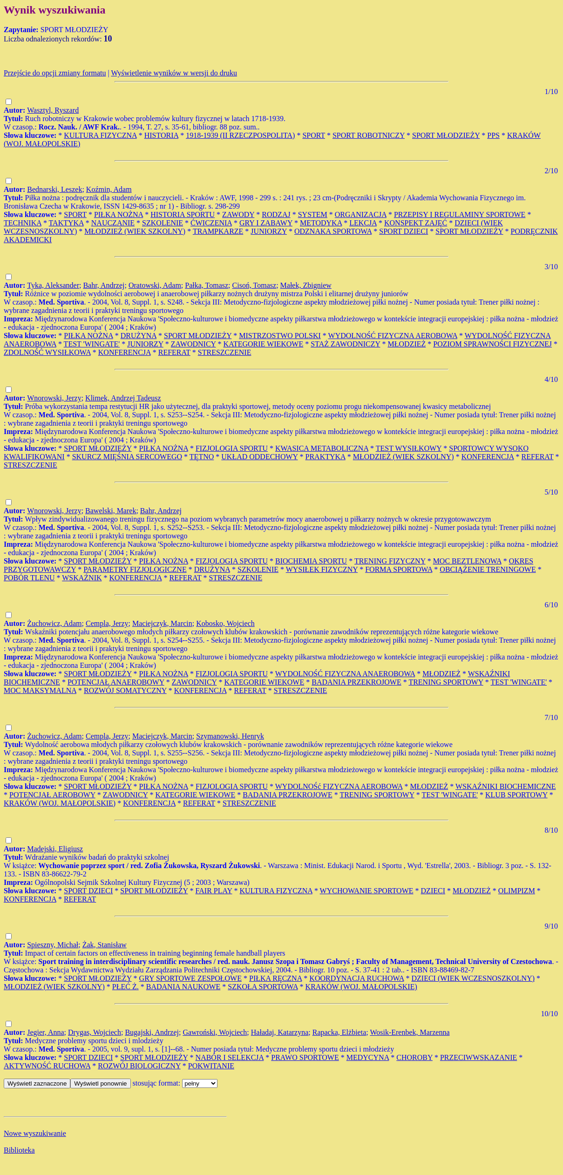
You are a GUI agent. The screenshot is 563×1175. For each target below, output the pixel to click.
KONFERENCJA (124, 352)
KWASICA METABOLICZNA (321, 448)
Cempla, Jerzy (107, 623)
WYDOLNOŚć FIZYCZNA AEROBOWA (339, 786)
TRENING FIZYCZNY (390, 561)
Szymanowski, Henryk (230, 736)
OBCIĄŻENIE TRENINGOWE (488, 569)
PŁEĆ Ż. (125, 987)
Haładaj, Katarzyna (279, 1032)
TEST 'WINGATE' (92, 344)
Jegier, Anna (45, 1032)
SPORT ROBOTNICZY (368, 135)
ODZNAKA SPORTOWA (333, 231)
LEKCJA (363, 223)
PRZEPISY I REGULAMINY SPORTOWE (459, 214)
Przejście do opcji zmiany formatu (55, 73)
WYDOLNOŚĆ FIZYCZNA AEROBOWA (392, 336)
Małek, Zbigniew (306, 285)
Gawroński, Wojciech (215, 1032)
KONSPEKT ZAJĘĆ (415, 223)
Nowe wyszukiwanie (35, 1133)
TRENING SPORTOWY (445, 682)
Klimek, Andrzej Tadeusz (123, 398)
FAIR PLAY (214, 891)
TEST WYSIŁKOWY (408, 448)
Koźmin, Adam (109, 189)
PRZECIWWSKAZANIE (478, 1057)
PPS (493, 135)
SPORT (313, 135)
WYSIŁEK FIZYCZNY (322, 569)
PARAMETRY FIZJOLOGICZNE (135, 569)
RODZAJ (276, 214)
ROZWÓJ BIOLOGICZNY (139, 1066)
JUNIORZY (269, 231)
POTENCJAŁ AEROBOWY (52, 795)
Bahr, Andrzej (103, 285)
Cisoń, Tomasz (254, 285)
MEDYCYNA (367, 1057)
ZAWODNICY (193, 344)
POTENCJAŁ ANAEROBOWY (116, 682)
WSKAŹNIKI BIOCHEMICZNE (505, 786)
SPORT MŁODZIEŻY (446, 135)
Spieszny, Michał (52, 945)
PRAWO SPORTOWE (305, 1057)
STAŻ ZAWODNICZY (345, 344)
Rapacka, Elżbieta (339, 1032)
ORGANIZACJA (361, 214)
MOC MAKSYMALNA (40, 690)
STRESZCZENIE (224, 352)
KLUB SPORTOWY (516, 795)
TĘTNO (202, 457)
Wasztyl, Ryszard (53, 110)
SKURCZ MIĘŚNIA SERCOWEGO (127, 457)
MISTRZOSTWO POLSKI (280, 336)
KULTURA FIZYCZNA (100, 135)
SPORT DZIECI (403, 231)
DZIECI (433, 891)
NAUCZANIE (113, 223)
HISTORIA (161, 135)
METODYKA (321, 223)
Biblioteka (19, 1150)
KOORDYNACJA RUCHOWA (356, 978)
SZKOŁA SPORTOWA (263, 987)
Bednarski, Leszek (54, 189)
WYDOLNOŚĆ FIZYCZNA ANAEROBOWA (345, 674)
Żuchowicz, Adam (54, 623)
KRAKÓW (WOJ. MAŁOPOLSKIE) (59, 803)
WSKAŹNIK (82, 578)
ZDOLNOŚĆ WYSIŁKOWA (47, 352)
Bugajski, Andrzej (152, 1032)
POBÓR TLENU (29, 578)
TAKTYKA (66, 223)
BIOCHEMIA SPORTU (311, 561)
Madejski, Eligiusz (55, 849)
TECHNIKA (22, 223)
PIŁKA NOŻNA (118, 214)
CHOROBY (414, 1057)
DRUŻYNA (138, 336)
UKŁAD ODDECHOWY (259, 457)
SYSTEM (312, 214)
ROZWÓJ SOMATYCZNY (125, 690)
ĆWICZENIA (211, 223)
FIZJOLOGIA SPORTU (232, 448)
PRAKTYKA (325, 457)
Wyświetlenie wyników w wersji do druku (174, 73)
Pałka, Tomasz (206, 285)
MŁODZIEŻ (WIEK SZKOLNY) (134, 231)
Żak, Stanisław (104, 945)
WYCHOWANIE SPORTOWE (367, 891)
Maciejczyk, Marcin (162, 623)
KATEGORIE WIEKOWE (264, 344)
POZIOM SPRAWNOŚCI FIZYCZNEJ (492, 344)
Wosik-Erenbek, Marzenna (409, 1032)
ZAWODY (238, 214)
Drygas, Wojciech (94, 1032)
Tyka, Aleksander (53, 285)
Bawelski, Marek (110, 511)
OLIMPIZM (516, 891)
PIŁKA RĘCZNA (275, 978)
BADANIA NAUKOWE (183, 987)
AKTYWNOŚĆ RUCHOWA (47, 1066)
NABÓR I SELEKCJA (230, 1057)
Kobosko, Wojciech (225, 623)
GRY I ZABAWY (265, 223)
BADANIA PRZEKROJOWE (356, 682)
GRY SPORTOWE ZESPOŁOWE (190, 978)
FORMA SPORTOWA (398, 569)
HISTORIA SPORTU (182, 214)
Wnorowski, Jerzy (54, 398)
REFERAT (174, 352)
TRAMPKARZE (218, 231)
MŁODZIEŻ (407, 344)
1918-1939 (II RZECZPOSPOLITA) (240, 135)
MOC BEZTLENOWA (467, 561)
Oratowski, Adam (155, 285)
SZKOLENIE (162, 223)
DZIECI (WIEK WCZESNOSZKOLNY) (473, 978)
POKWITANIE (211, 1066)
